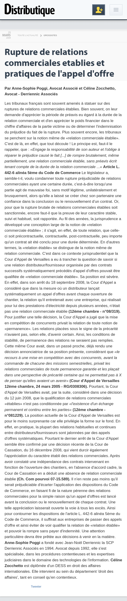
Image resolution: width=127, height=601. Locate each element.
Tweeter (36, 586)
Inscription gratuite (98, 10)
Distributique (30, 9)
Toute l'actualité (28, 35)
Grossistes (50, 35)
